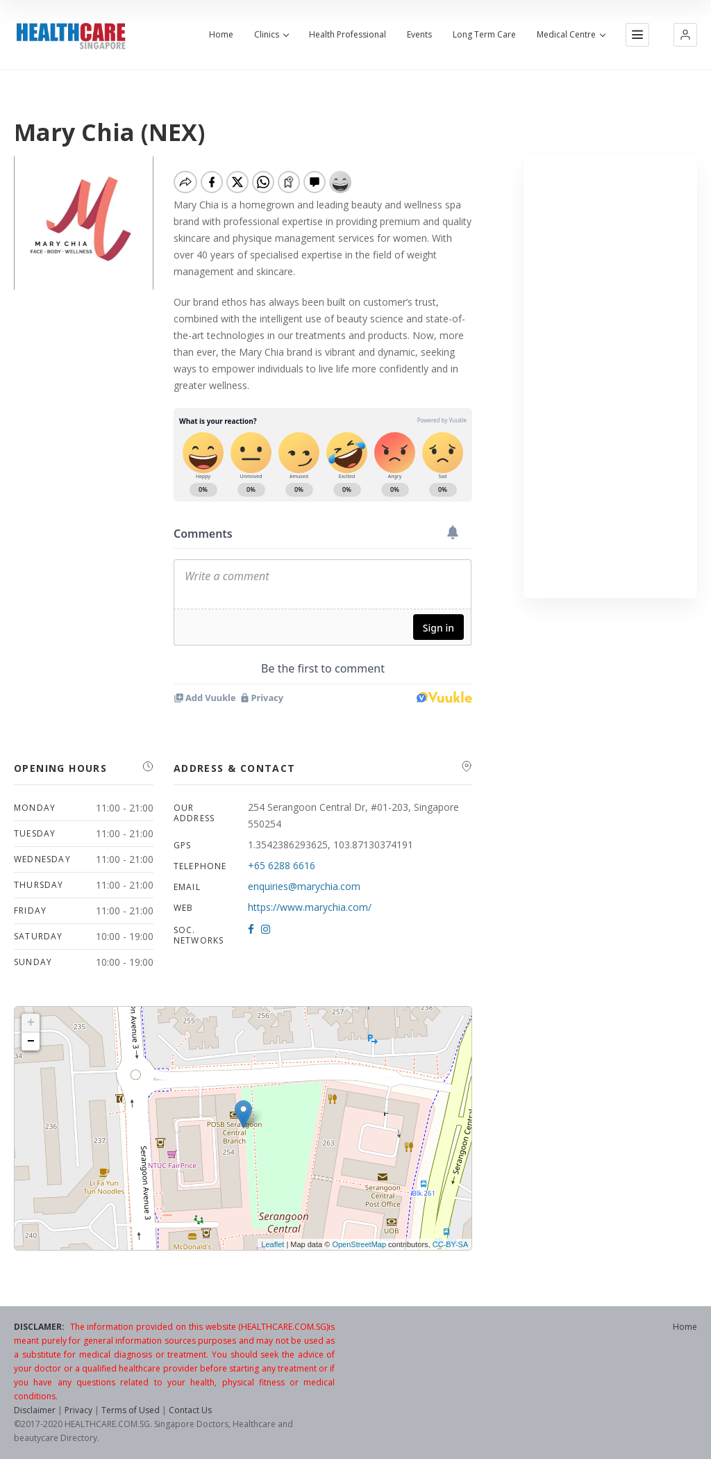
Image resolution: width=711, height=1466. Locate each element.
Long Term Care (484, 34)
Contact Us (190, 1410)
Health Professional (347, 34)
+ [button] (31, 1022)
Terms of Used (130, 1410)
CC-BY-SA (451, 1244)
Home (221, 34)
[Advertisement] (610, 375)
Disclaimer (35, 1410)
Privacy (78, 1410)
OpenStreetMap (359, 1244)
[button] (685, 35)
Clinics (271, 34)
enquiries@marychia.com (304, 886)
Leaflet (272, 1244)
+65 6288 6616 (281, 865)
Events (419, 34)
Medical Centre (571, 34)
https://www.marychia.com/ (309, 907)
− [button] (31, 1041)
